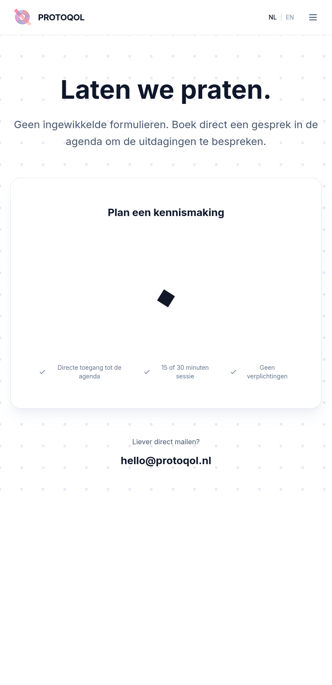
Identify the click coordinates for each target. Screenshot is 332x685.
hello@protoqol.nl (166, 460)
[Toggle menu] (313, 17)
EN (290, 17)
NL (273, 17)
